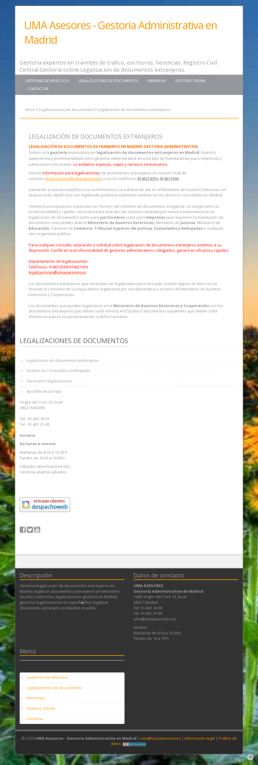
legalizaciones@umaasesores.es (75, 178)
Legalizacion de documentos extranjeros (136, 109)
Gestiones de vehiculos (47, 80)
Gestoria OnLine (190, 80)
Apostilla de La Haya (45, 393)
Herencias (156, 80)
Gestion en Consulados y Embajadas (60, 371)
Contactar (38, 88)
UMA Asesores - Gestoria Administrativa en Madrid (120, 32)
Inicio (30, 109)
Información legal (200, 743)
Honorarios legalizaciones (50, 382)
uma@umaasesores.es (160, 743)
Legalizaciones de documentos (108, 80)
